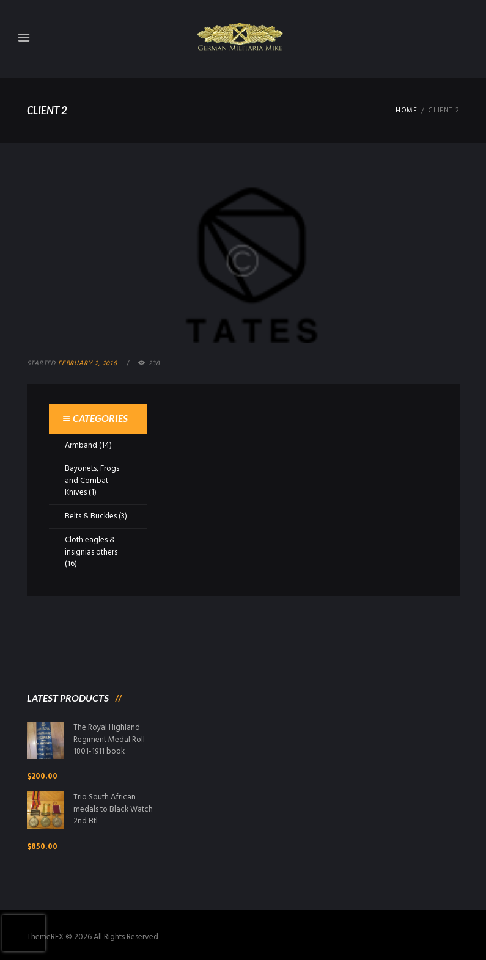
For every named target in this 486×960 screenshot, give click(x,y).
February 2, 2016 (87, 363)
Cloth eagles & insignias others (91, 546)
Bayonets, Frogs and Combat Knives (92, 480)
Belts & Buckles (91, 516)
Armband (81, 445)
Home (407, 111)
